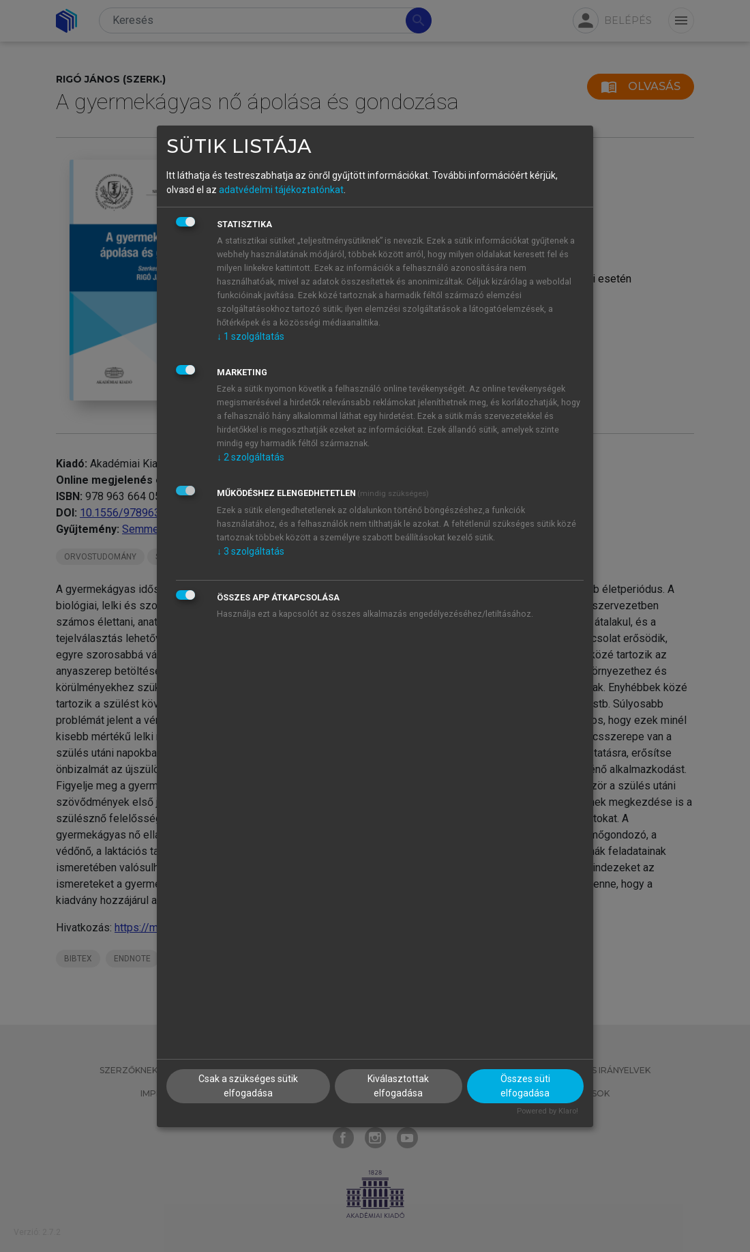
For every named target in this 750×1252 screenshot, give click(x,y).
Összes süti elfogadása (525, 1085)
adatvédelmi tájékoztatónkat (281, 189)
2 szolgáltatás (250, 457)
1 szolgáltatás (250, 336)
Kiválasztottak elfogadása (398, 1085)
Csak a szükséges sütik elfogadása (248, 1085)
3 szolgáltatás (250, 551)
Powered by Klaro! (547, 1111)
